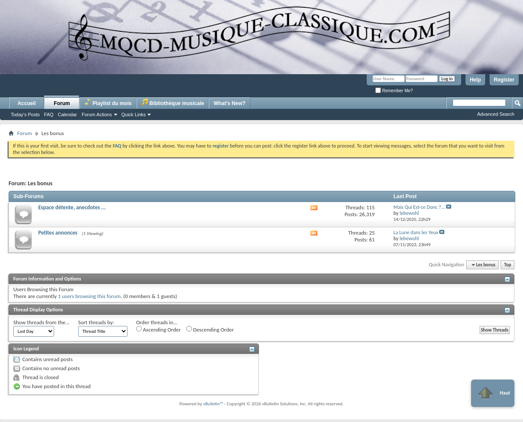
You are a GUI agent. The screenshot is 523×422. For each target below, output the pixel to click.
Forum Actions (97, 114)
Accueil (27, 103)
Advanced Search (495, 114)
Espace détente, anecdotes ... (72, 207)
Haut (492, 393)
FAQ (49, 114)
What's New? (229, 103)
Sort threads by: (96, 322)
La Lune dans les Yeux (415, 232)
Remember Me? (394, 90)
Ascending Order (158, 329)
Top (507, 265)
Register (504, 80)
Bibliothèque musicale (172, 102)
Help (475, 80)
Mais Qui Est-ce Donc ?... (419, 207)
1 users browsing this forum (89, 296)
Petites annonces (57, 232)
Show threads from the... (41, 322)
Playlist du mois (108, 102)
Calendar (67, 114)
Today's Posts (25, 114)
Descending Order (210, 329)
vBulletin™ (213, 404)
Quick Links (134, 114)
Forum (62, 103)
